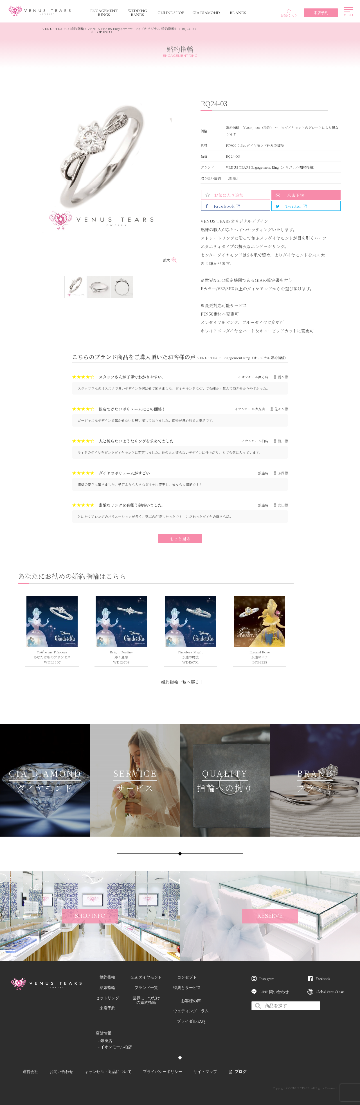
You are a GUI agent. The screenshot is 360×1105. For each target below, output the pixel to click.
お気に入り (288, 12)
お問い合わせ (61, 1071)
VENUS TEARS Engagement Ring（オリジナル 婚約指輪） (271, 167)
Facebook (323, 978)
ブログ (240, 1071)
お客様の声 (191, 1000)
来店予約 (295, 195)
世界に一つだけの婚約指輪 (146, 1000)
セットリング (107, 997)
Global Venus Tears (330, 991)
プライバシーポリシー (162, 1071)
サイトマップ (205, 1071)
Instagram (266, 978)
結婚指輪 (107, 987)
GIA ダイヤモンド (146, 977)
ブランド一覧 (146, 987)
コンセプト (187, 977)
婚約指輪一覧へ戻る (180, 682)
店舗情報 (103, 1033)
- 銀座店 (105, 1040)
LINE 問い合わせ (274, 991)
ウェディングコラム (191, 1010)
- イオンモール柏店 (115, 1046)
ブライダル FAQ (191, 1021)
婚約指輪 (77, 28)
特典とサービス (187, 987)
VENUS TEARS (54, 28)
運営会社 (30, 1071)
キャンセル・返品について (108, 1071)
